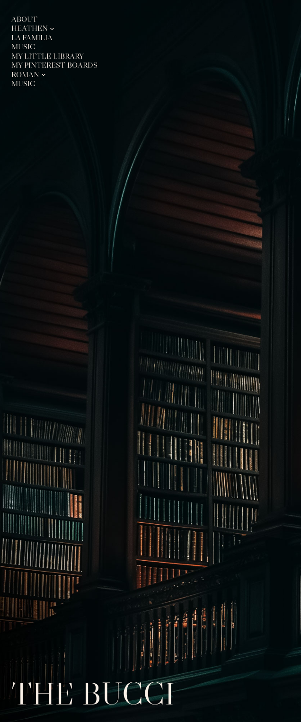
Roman (25, 74)
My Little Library (47, 56)
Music (23, 46)
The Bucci (93, 693)
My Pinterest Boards (54, 65)
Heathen (29, 28)
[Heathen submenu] (52, 28)
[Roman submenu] (43, 74)
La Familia (32, 37)
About (24, 19)
